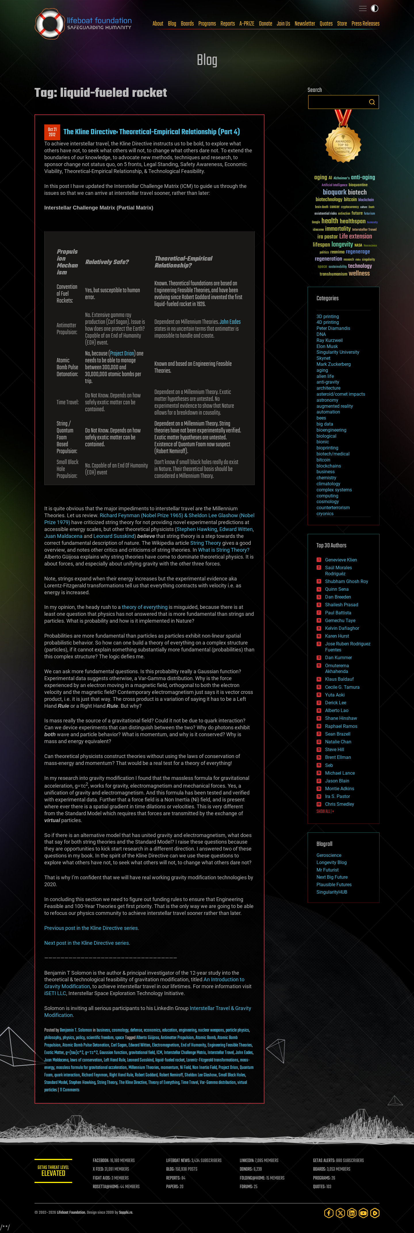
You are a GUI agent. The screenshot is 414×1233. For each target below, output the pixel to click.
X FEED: (100, 1169)
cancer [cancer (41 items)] (335, 207)
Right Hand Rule (121, 1075)
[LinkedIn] (351, 1213)
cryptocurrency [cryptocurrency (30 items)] (350, 207)
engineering (187, 1030)
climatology (328, 483)
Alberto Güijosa (147, 1038)
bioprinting (327, 448)
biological (326, 436)
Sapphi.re (125, 1212)
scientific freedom (100, 1038)
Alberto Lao (336, 710)
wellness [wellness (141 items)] (359, 274)
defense (136, 1030)
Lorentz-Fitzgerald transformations (212, 1060)
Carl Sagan (119, 1045)
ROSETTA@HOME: (108, 1187)
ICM (159, 1053)
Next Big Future (332, 877)
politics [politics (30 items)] (324, 253)
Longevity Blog (332, 862)
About (158, 23)
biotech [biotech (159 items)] (357, 193)
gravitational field (142, 1053)
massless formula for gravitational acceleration (91, 1068)
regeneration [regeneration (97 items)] (328, 259)
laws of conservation (86, 1060)
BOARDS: (320, 1169)
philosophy (52, 1038)
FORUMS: (247, 1187)
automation (328, 412)
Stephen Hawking (197, 529)
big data (325, 424)
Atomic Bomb (205, 1038)
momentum (169, 1068)
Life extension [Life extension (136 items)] (355, 237)
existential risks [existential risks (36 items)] (326, 214)
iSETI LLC (55, 993)
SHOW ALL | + (325, 811)
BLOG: (172, 1169)
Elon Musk (327, 346)
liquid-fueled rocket (170, 1060)
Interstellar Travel (221, 1053)
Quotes (326, 23)
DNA (321, 334)
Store (342, 23)
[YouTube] (363, 1213)
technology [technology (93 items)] (360, 266)
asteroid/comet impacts (341, 394)
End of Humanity (193, 1045)
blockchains (329, 466)
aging (322, 370)
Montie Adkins (339, 788)
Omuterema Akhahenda (337, 668)
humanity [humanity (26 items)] (372, 222)
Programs (207, 23)
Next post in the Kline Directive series (86, 943)
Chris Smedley (339, 804)
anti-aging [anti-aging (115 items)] (363, 177)
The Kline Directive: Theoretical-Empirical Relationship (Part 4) (152, 132)
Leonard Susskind (113, 536)
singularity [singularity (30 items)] (368, 260)
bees (321, 418)
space (119, 1038)
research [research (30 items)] (349, 260)
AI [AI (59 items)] (330, 178)
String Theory (205, 543)
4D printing (328, 322)
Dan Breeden (338, 597)
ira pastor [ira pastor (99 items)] (327, 237)
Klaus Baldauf (339, 679)
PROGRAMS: (322, 1178)
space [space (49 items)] (322, 266)
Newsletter (305, 23)
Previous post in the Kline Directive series (91, 928)
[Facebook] (329, 1213)
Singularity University (338, 352)
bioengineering (331, 430)
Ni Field (185, 1068)
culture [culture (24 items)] (363, 207)
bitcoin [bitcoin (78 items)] (350, 200)
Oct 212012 (52, 132)
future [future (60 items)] (357, 213)
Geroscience (329, 855)
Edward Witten (236, 529)
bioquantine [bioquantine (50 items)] (358, 184)
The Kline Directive (133, 1082)
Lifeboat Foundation (71, 1212)
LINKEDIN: (248, 1161)
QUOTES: (320, 1187)
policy (80, 1038)
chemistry (326, 477)
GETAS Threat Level (54, 1172)
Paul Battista (338, 612)
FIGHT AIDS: (104, 1178)
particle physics (237, 1030)
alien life (325, 376)
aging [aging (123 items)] (320, 177)
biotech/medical (333, 454)
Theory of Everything (163, 1082)
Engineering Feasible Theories (230, 1045)
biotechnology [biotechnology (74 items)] (329, 200)
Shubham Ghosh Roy (346, 581)
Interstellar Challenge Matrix (185, 1053)
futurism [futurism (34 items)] (369, 214)
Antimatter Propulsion (177, 1038)
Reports (228, 23)
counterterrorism (333, 507)
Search (372, 102)
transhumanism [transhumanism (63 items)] (333, 274)
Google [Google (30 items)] (316, 222)
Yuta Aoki (335, 695)
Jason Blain (337, 781)
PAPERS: (174, 1187)
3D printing (328, 316)
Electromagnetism (165, 1045)
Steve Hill (334, 749)
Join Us (283, 23)
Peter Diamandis (333, 328)
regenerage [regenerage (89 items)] (358, 252)
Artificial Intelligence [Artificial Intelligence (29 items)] (334, 185)
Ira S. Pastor (337, 796)
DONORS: (247, 1169)
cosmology (120, 1030)
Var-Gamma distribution (218, 1082)
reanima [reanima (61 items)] (337, 252)
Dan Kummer (338, 657)
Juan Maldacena (63, 536)
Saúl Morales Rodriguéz (338, 570)
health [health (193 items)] (329, 221)
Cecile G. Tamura (342, 687)
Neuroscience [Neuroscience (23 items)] (370, 246)
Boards (187, 23)
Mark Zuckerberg (334, 364)
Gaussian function (113, 1053)
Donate (265, 23)
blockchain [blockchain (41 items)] (366, 200)
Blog (172, 23)
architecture (328, 388)
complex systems (334, 490)
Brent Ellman (338, 757)
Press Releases (365, 23)
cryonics (325, 513)
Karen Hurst (337, 636)
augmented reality (335, 406)
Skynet (323, 358)
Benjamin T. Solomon (76, 1030)
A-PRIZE (246, 23)
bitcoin (323, 460)
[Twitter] (340, 1213)
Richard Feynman (95, 1075)
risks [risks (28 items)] (358, 259)
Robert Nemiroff (171, 1075)
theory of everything (145, 607)
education (169, 1030)
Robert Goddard (146, 1075)
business (103, 1030)
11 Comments (69, 1090)
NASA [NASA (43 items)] (358, 245)
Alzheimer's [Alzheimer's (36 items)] (342, 178)
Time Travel (189, 1082)
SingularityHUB (332, 892)
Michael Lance (340, 773)
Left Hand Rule (114, 1060)
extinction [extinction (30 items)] (344, 214)
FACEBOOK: (103, 1161)
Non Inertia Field (204, 1068)
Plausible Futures (334, 884)
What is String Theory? (224, 550)
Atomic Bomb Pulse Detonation (85, 1045)
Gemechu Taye (340, 620)
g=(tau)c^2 (74, 1053)
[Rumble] (374, 1213)
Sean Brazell (337, 734)
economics (152, 1030)
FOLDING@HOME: (254, 1178)
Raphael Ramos (341, 726)
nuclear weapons (211, 1030)
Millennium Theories (144, 1068)
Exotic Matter (54, 1053)
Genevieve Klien (341, 560)
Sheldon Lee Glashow (201, 1075)
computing (327, 496)
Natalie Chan (338, 742)
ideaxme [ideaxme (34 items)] (318, 230)
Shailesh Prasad (341, 604)
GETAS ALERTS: (325, 1161)
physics (68, 1038)
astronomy (327, 400)
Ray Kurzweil (330, 340)
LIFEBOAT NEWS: (180, 1161)
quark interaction (67, 1075)
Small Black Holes (231, 1075)
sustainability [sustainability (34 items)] (338, 267)
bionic (323, 442)
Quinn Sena (337, 589)
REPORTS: (175, 1178)
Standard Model (55, 1082)
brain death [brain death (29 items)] (321, 207)
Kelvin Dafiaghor (342, 628)
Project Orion (122, 354)
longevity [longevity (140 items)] (342, 245)
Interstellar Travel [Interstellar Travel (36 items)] (364, 230)
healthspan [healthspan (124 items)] (353, 221)
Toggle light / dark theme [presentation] (374, 8)
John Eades (230, 322)
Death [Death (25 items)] (371, 207)
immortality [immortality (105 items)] (338, 229)
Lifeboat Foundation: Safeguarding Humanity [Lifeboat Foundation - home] (83, 24)
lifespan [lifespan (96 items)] (321, 245)
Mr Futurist (328, 870)
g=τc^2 (91, 1053)
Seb (329, 765)
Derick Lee (335, 702)
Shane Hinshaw (341, 718)
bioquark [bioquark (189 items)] (334, 192)
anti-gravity (328, 382)
